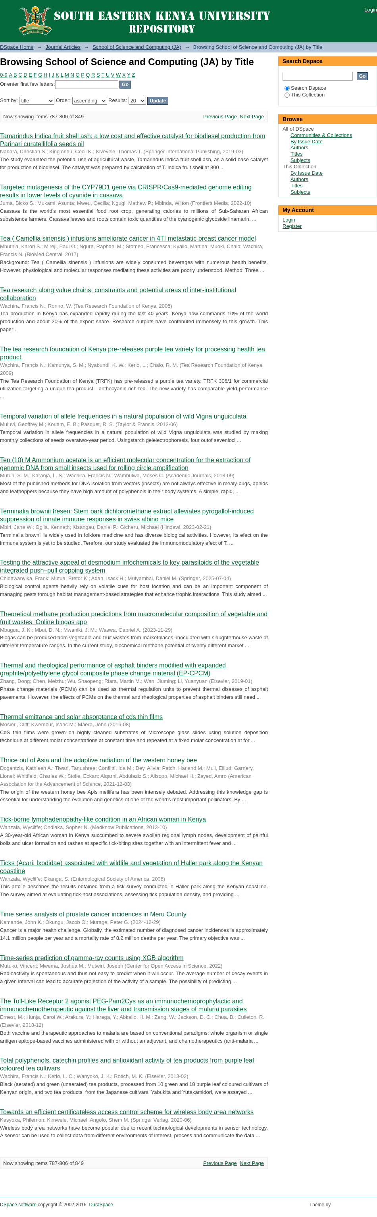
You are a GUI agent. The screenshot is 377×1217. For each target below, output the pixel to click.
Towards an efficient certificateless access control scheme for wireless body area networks (127, 1112)
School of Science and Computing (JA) (136, 47)
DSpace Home (17, 47)
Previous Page (220, 117)
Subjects (300, 160)
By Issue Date (306, 142)
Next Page (252, 117)
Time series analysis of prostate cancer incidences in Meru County (93, 914)
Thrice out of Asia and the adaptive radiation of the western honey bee (98, 760)
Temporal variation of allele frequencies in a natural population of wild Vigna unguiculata (123, 416)
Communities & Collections (321, 135)
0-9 (4, 75)
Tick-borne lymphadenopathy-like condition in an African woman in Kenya (103, 819)
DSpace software (18, 1204)
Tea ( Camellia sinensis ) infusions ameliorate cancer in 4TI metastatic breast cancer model (128, 238)
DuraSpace (101, 1204)
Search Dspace (305, 88)
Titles (296, 154)
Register (292, 226)
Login (370, 10)
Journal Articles (63, 47)
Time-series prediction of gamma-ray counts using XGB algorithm (92, 958)
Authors (299, 147)
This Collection (305, 95)
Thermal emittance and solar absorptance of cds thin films (81, 717)
